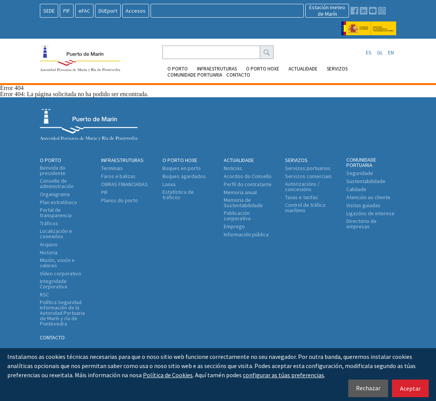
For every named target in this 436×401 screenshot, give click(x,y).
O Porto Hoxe (262, 68)
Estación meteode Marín (327, 10)
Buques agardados (184, 176)
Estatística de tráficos (178, 194)
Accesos (136, 10)
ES (369, 52)
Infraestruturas (217, 68)
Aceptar (410, 388)
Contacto (238, 75)
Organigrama (55, 194)
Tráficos (49, 223)
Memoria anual (240, 192)
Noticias (233, 168)
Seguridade (359, 173)
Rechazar (368, 388)
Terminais (112, 168)
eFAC (84, 10)
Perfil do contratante (248, 184)
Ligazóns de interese (370, 213)
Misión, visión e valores (57, 262)
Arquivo (48, 244)
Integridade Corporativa (53, 283)
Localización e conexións (56, 233)
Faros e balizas (118, 176)
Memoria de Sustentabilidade (243, 202)
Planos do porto (119, 200)
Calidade (356, 189)
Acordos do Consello (248, 176)
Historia (48, 252)
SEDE (49, 10)
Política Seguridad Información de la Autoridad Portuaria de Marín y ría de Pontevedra (62, 313)
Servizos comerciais (308, 176)
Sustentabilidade (365, 181)
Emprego (234, 226)
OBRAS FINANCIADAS (124, 184)
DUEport (107, 10)
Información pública (246, 234)
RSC (44, 294)
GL (380, 52)
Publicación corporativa (237, 215)
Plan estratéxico (58, 202)
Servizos (337, 68)
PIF (66, 10)
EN (391, 52)
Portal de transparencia (56, 212)
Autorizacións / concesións (302, 186)
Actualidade (303, 68)
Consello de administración (57, 183)
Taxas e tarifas (301, 197)
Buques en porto (181, 168)
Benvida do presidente (53, 170)
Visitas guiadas (363, 205)
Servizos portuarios (308, 168)
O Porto (177, 68)
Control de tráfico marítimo (305, 207)
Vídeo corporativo (60, 273)
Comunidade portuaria (194, 75)
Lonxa (168, 184)
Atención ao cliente (368, 197)
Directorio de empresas (361, 223)
